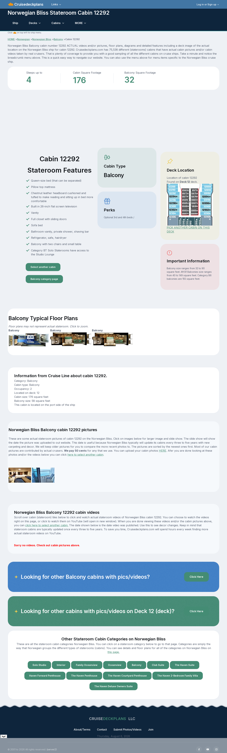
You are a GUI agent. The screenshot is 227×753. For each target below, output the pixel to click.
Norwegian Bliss (41, 39)
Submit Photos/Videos (127, 729)
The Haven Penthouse (84, 675)
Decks (33, 23)
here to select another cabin (85, 454)
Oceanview (114, 665)
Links (54, 4)
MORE (79, 23)
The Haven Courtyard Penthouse (127, 675)
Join (150, 729)
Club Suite (158, 665)
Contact (102, 729)
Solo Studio (39, 665)
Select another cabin (43, 267)
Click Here (196, 576)
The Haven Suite (184, 665)
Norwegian (23, 39)
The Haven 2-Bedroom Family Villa (177, 675)
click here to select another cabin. (46, 525)
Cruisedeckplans (28, 4)
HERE (162, 450)
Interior (61, 665)
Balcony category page (44, 279)
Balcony (58, 39)
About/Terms (82, 729)
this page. (113, 652)
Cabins (56, 23)
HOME (11, 39)
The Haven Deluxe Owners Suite (113, 686)
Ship (15, 23)
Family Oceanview (86, 665)
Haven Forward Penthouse (45, 675)
